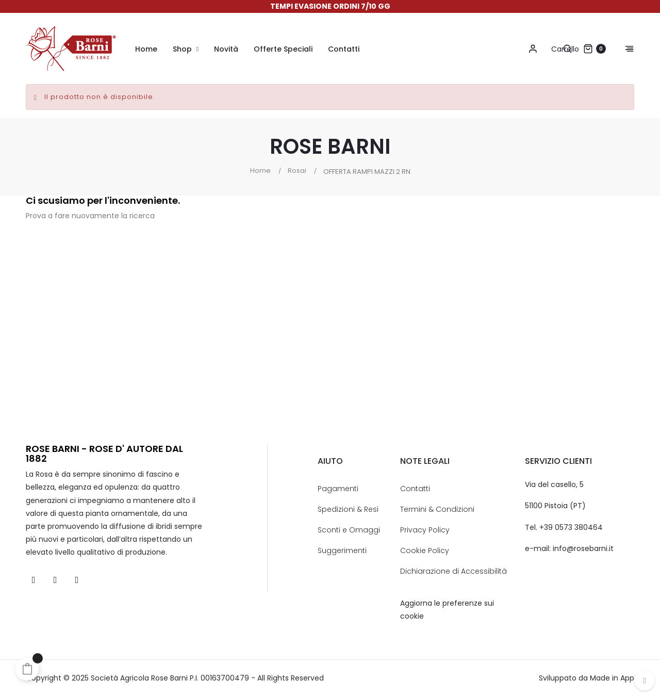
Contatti (415, 488)
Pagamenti (338, 488)
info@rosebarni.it (583, 548)
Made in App (612, 678)
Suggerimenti (342, 550)
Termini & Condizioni (437, 509)
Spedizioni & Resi (348, 509)
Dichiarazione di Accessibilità (453, 571)
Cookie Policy (424, 550)
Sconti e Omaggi (349, 530)
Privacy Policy (425, 530)
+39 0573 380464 (571, 527)
